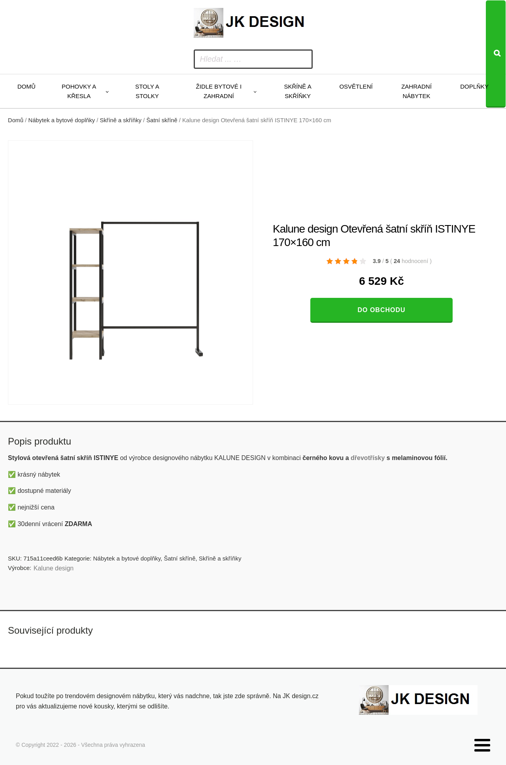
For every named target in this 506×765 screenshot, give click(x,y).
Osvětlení (355, 86)
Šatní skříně (161, 120)
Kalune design (54, 568)
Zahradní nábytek (416, 91)
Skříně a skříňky (297, 91)
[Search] (496, 54)
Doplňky (474, 86)
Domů (26, 86)
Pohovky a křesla (79, 91)
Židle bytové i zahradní (219, 91)
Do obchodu (381, 310)
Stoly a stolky (147, 91)
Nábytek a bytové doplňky (61, 120)
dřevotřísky (368, 457)
